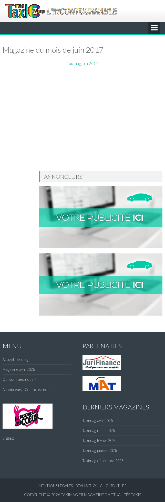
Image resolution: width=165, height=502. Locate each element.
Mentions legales (56, 485)
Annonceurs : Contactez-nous (27, 389)
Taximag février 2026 (99, 440)
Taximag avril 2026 (97, 420)
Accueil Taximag (15, 359)
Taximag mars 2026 (98, 430)
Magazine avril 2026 (19, 369)
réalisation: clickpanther (101, 485)
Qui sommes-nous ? (19, 379)
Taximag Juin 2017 (82, 63)
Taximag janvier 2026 (99, 450)
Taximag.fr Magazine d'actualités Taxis (101, 494)
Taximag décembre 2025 (102, 460)
